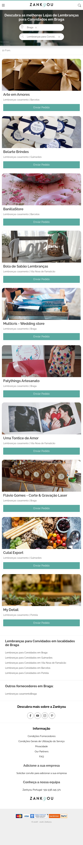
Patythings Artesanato (21, 381)
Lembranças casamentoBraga (21, 693)
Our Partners (41, 751)
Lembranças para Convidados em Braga (26, 652)
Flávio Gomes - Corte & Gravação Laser (35, 495)
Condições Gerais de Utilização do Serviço (41, 741)
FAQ (41, 756)
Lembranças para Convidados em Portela (27, 673)
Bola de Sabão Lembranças (25, 266)
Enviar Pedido (41, 107)
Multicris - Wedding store (23, 323)
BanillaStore (13, 209)
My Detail (11, 610)
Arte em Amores (16, 94)
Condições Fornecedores (41, 736)
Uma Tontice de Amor (21, 438)
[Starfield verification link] (39, 815)
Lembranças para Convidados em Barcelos (27, 668)
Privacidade (41, 746)
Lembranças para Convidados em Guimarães (28, 657)
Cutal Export (13, 553)
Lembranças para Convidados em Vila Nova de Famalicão (35, 663)
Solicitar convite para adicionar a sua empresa (41, 773)
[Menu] (3, 5)
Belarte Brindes (16, 152)
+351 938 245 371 (52, 789)
